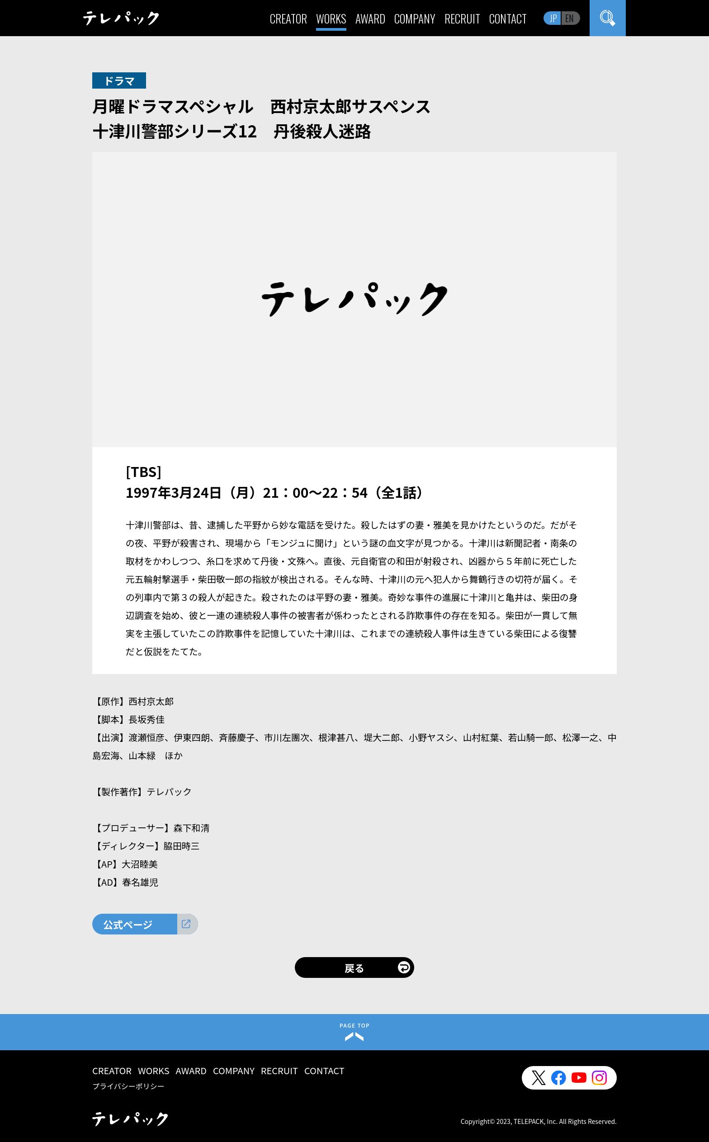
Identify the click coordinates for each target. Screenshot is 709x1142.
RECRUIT (462, 18)
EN (569, 18)
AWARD (370, 18)
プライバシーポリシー (128, 1086)
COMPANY (414, 18)
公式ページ (128, 924)
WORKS (331, 18)
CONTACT (508, 18)
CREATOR (288, 18)
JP (553, 18)
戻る (354, 967)
